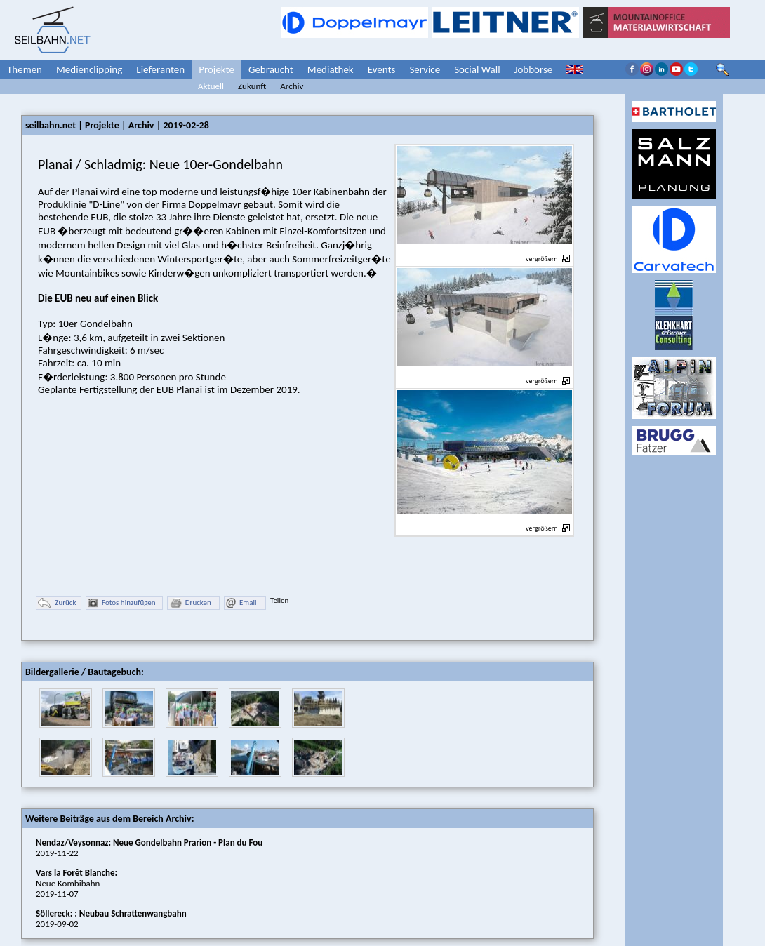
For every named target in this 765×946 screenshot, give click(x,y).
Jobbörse (533, 69)
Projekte (216, 69)
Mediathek (330, 69)
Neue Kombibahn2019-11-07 (76, 883)
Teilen (279, 600)
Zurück (57, 603)
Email (241, 603)
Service (424, 69)
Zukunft (252, 86)
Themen (24, 69)
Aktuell (211, 86)
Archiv (291, 86)
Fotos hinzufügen (122, 603)
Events (382, 69)
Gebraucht (270, 69)
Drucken (190, 603)
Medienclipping (89, 69)
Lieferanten (160, 69)
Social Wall (477, 69)
